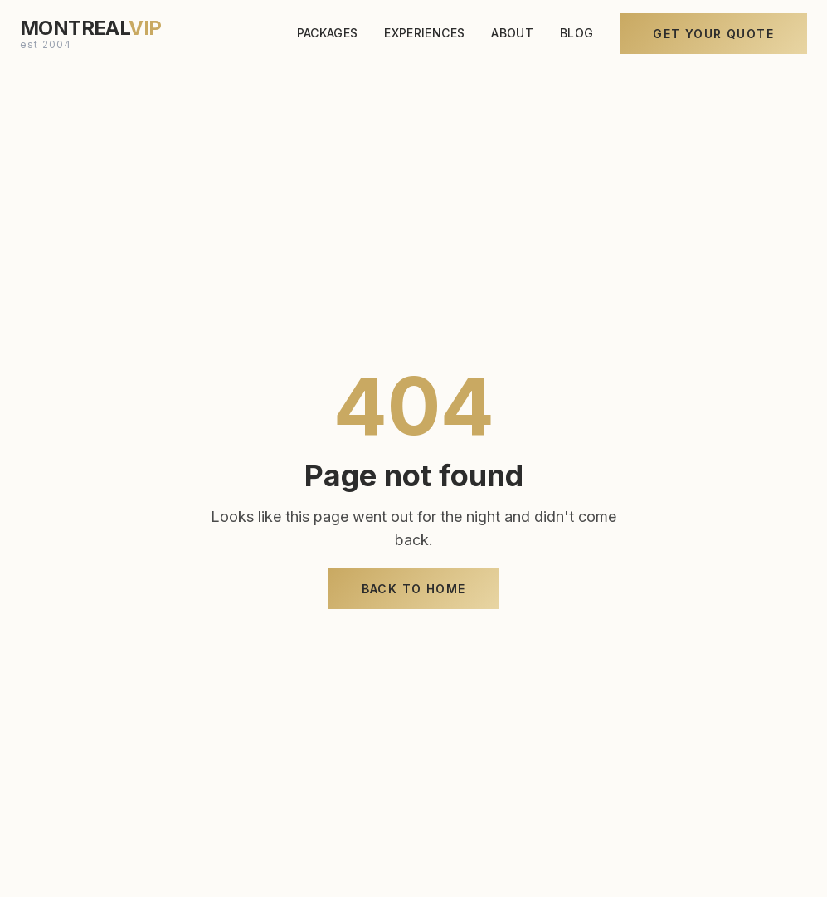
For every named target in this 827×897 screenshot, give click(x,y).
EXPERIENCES (424, 30)
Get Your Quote (713, 31)
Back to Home (414, 589)
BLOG (576, 30)
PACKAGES (327, 30)
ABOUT (512, 30)
